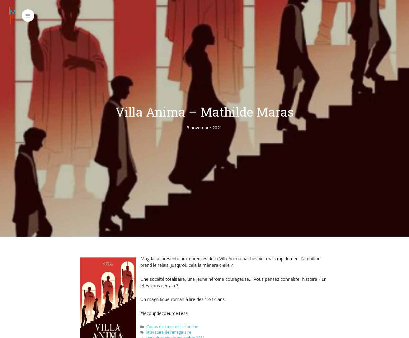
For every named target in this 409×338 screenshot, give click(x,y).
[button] (28, 15)
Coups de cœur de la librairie (172, 326)
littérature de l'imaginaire (168, 332)
